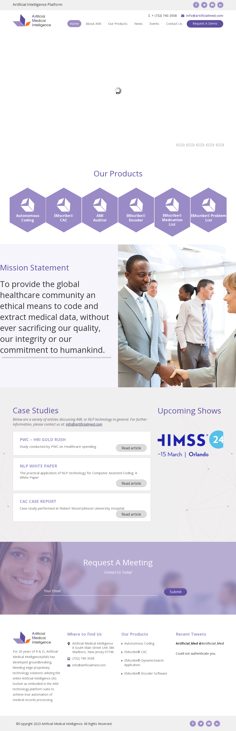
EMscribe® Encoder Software (145, 673)
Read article (131, 448)
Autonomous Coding (139, 643)
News (138, 23)
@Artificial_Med (211, 643)
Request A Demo (205, 23)
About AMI (93, 23)
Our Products (117, 23)
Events (154, 23)
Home (74, 23)
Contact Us (174, 23)
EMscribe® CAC (135, 652)
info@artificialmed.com (204, 15)
